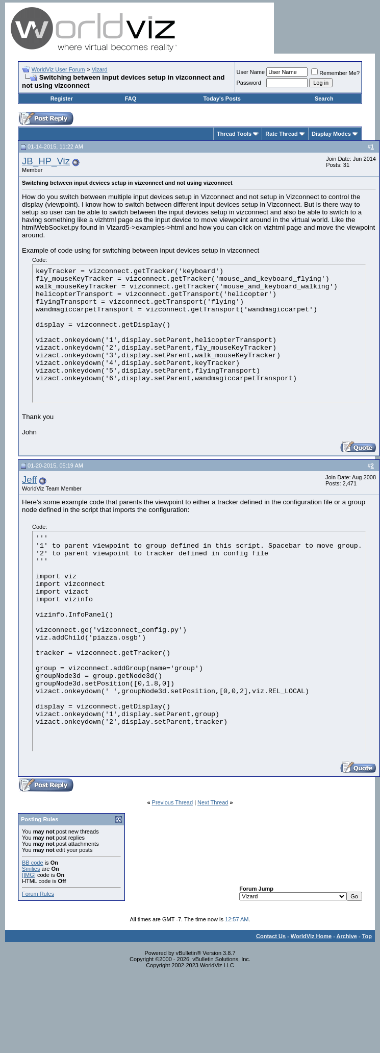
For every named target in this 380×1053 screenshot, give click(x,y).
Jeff (29, 479)
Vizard (100, 69)
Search (324, 98)
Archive (347, 936)
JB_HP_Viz (46, 161)
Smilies (31, 869)
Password (249, 83)
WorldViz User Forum (58, 69)
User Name (251, 72)
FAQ (131, 98)
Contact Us (271, 936)
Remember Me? (335, 73)
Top (367, 936)
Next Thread (212, 802)
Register (61, 98)
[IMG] (29, 875)
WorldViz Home (311, 936)
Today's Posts (221, 98)
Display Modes (331, 134)
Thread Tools (234, 134)
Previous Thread (172, 802)
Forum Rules (38, 894)
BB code (32, 863)
